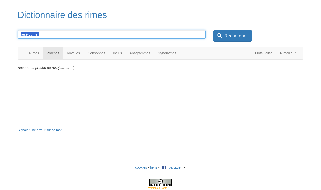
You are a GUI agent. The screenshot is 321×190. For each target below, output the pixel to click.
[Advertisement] (250, 96)
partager (172, 167)
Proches (53, 53)
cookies (141, 167)
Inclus (117, 53)
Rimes (34, 53)
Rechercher (232, 35)
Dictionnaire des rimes (62, 15)
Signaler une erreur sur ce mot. (40, 130)
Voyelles (73, 53)
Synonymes (167, 53)
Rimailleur (288, 53)
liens (153, 167)
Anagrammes (140, 53)
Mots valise (264, 53)
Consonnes (96, 53)
